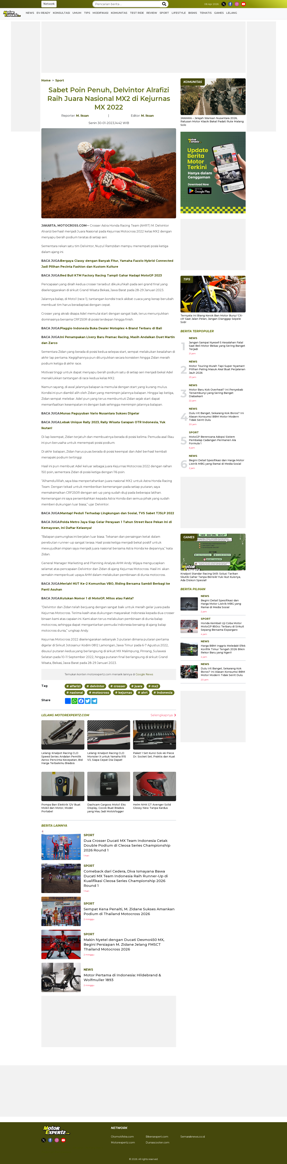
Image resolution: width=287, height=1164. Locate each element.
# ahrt (143, 692)
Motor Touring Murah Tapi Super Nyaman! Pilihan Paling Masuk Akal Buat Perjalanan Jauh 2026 (217, 369)
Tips (87, 12)
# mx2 (153, 686)
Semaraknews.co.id (192, 1136)
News (30, 12)
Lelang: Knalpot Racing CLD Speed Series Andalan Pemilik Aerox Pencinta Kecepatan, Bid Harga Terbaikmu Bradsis (62, 758)
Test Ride (137, 12)
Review (151, 12)
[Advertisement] (25, 76)
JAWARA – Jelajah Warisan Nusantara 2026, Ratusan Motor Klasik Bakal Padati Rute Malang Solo (212, 121)
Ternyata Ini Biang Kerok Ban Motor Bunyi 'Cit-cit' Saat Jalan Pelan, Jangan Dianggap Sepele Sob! (211, 319)
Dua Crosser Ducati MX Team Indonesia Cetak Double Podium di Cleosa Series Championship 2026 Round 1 (128, 845)
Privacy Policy (61, 1147)
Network (49, 4)
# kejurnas (123, 692)
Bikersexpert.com (157, 1136)
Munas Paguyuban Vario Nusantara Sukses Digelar (99, 413)
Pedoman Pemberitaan (56, 1152)
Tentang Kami (94, 1147)
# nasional (74, 692)
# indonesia (163, 692)
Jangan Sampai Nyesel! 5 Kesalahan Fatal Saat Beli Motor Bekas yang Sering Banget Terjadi (217, 346)
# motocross (99, 692)
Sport (164, 12)
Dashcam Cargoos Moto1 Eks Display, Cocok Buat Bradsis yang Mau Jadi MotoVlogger (106, 808)
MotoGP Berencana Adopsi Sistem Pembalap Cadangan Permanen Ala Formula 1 (212, 440)
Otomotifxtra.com (122, 1136)
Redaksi (78, 1147)
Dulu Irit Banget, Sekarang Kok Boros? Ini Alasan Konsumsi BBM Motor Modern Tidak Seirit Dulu (216, 416)
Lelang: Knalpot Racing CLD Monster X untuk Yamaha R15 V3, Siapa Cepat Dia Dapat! (106, 756)
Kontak (46, 1147)
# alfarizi (73, 686)
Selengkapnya (163, 715)
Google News (144, 674)
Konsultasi (61, 12)
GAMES (219, 12)
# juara (136, 686)
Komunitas (119, 12)
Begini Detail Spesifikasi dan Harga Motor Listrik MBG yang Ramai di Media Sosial (216, 462)
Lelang (231, 12)
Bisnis (192, 12)
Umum (76, 12)
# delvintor (95, 686)
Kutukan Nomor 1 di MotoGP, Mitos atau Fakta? (97, 598)
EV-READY (43, 12)
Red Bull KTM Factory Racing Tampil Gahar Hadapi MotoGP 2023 (111, 275)
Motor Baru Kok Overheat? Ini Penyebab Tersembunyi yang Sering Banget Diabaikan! (216, 393)
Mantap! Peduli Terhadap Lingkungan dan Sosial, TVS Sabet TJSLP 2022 (117, 513)
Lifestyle (179, 12)
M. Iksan (82, 115)
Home (46, 80)
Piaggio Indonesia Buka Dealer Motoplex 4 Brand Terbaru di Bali (111, 328)
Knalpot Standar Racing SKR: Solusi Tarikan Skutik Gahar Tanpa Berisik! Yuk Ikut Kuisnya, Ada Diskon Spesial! (210, 577)
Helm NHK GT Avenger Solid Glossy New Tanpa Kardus (152, 806)
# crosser (117, 686)
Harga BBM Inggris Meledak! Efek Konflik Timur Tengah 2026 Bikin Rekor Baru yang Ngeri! (223, 649)
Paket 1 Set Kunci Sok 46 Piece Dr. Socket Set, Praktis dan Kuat (154, 754)
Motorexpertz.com (123, 1142)
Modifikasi (100, 12)
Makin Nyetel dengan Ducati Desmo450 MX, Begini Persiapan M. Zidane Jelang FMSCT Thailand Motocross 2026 (125, 944)
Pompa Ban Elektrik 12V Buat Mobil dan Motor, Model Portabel (60, 808)
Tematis (206, 12)
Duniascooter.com (157, 1142)
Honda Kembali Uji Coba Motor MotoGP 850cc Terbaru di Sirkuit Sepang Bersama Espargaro (222, 626)
